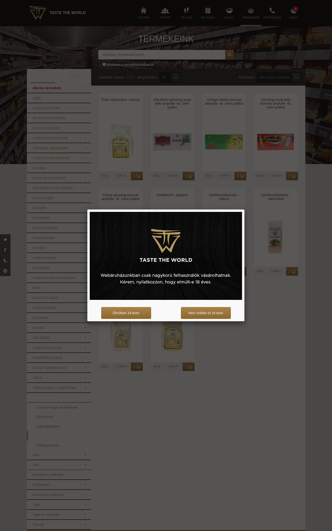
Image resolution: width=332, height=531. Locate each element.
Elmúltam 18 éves (126, 313)
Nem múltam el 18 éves (205, 313)
